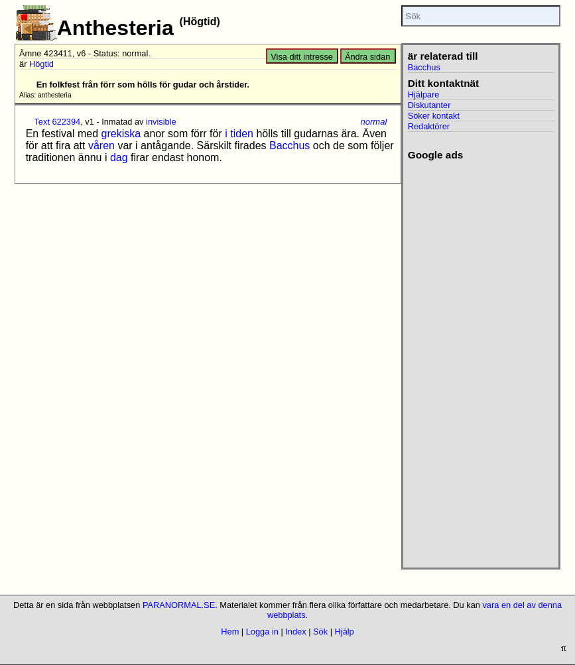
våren (101, 145)
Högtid (41, 64)
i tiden (239, 133)
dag (119, 157)
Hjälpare (424, 94)
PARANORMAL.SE (179, 605)
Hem (230, 631)
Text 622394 (57, 122)
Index (295, 631)
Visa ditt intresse (302, 57)
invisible (161, 122)
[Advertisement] (473, 360)
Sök (320, 631)
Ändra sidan (367, 57)
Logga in (262, 631)
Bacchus (289, 145)
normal (374, 122)
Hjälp (344, 631)
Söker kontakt (434, 116)
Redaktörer (429, 126)
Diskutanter (429, 105)
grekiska (121, 133)
